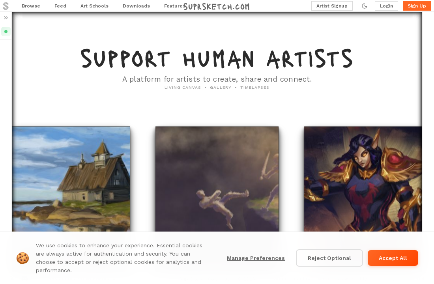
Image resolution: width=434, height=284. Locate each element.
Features (174, 6)
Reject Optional (329, 258)
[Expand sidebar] (5, 18)
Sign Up (417, 6)
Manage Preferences (256, 258)
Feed (60, 6)
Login (386, 6)
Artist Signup (332, 6)
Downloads (136, 6)
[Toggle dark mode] (364, 5)
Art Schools (94, 6)
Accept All (393, 258)
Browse (31, 6)
